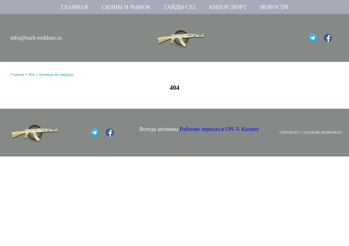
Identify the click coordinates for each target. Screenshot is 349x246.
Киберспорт (227, 7)
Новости (274, 7)
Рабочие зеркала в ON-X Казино (219, 129)
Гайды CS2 (180, 7)
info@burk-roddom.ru (36, 38)
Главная (74, 7)
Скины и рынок (126, 7)
